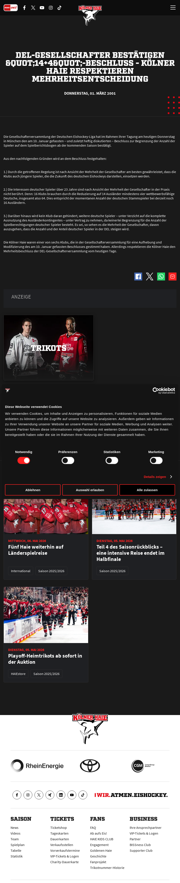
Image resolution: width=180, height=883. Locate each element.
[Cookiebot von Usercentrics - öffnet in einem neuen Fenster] (155, 390)
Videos (15, 833)
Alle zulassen (147, 490)
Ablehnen (32, 490)
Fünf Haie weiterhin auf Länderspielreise (35, 550)
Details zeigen (155, 476)
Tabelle (16, 850)
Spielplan (18, 844)
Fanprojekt (98, 862)
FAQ (93, 827)
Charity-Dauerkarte (64, 862)
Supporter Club (141, 850)
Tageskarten (59, 833)
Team (15, 839)
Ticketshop (58, 827)
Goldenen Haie (101, 850)
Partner (135, 839)
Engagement (99, 844)
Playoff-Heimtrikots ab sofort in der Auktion (45, 659)
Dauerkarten (59, 839)
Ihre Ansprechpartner (146, 827)
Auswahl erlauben (90, 490)
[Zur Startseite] (90, 15)
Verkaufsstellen (61, 844)
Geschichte (98, 856)
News (14, 827)
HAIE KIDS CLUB (101, 839)
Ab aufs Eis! (98, 833)
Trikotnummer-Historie (107, 867)
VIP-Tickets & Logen (64, 856)
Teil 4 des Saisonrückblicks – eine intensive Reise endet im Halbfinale (130, 553)
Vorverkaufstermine (65, 850)
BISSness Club (140, 844)
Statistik (17, 856)
